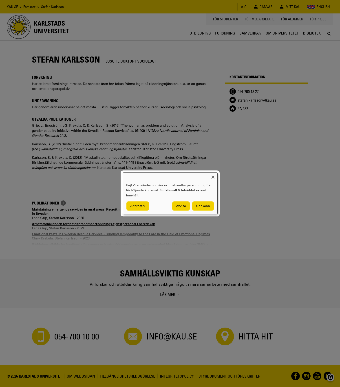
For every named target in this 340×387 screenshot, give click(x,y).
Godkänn (203, 206)
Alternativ (137, 206)
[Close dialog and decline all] (212, 175)
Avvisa (181, 206)
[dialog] (170, 193)
